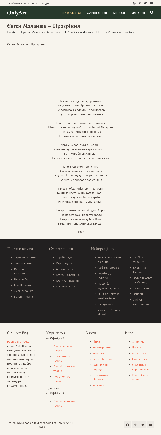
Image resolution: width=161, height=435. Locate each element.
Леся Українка (23, 290)
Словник (138, 341)
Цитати (136, 347)
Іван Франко (22, 285)
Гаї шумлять (106, 304)
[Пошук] (152, 13)
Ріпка (96, 341)
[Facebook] (134, 3)
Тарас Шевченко (25, 257)
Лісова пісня (141, 288)
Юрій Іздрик (64, 263)
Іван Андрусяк (65, 286)
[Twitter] (145, 3)
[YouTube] (151, 3)
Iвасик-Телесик (103, 358)
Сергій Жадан (65, 257)
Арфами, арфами (109, 267)
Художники (139, 358)
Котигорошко (102, 347)
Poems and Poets (18, 341)
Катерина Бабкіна (68, 274)
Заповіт (138, 293)
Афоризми (139, 353)
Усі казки (99, 385)
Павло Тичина (23, 296)
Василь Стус (22, 279)
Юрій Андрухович (68, 280)
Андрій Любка (65, 268)
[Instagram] (140, 3)
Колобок (99, 353)
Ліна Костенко (23, 263)
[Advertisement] (80, 72)
